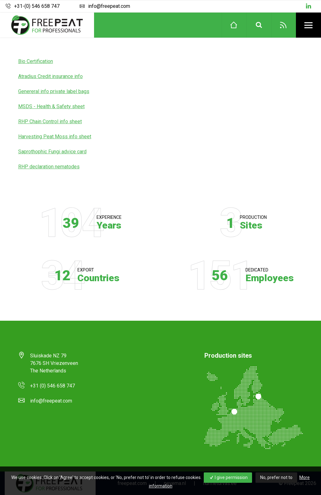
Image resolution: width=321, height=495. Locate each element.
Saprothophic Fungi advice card (52, 152)
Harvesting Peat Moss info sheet (54, 137)
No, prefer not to (276, 477)
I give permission (228, 477)
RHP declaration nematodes (49, 167)
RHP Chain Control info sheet (50, 121)
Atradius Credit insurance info (50, 76)
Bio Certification (35, 61)
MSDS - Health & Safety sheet (51, 106)
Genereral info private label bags (53, 91)
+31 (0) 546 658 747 (52, 386)
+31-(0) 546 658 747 (32, 6)
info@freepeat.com (104, 6)
